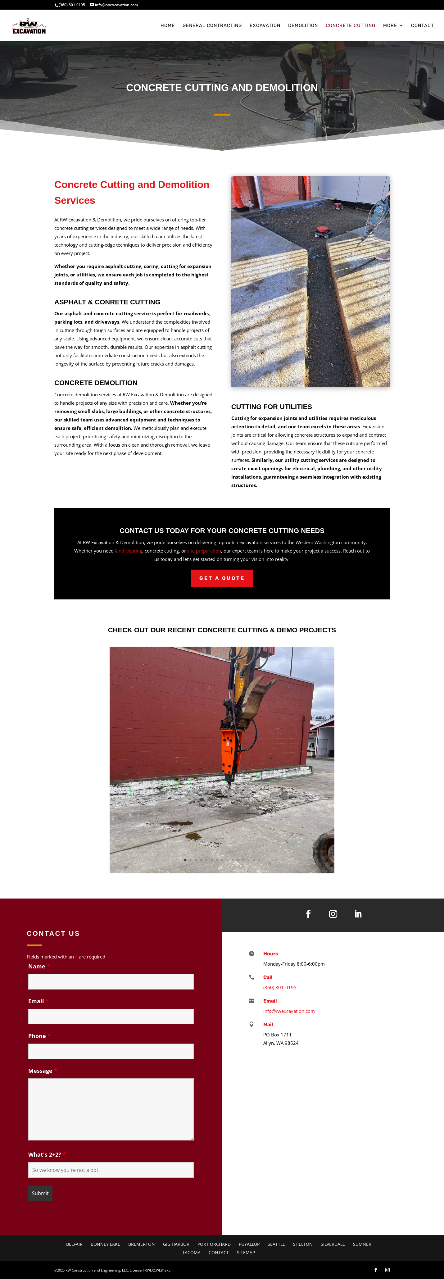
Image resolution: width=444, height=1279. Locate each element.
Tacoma (191, 1252)
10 (233, 860)
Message (42, 1070)
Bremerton (141, 1244)
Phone (39, 1036)
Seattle (276, 1244)
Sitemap (246, 1252)
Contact (422, 25)
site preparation (204, 551)
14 (254, 860)
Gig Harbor (176, 1244)
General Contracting (212, 25)
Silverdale (333, 1244)
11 (238, 860)
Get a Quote (222, 578)
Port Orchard (214, 1244)
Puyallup (249, 1244)
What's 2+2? (47, 1154)
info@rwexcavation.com (289, 1011)
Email (38, 1001)
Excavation (265, 25)
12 (243, 860)
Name (39, 966)
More (390, 25)
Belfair (74, 1244)
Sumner (362, 1244)
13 (248, 860)
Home (168, 25)
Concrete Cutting (350, 25)
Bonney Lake (105, 1244)
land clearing (128, 551)
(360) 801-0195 (72, 4)
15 (259, 860)
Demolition (303, 25)
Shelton (303, 1244)
